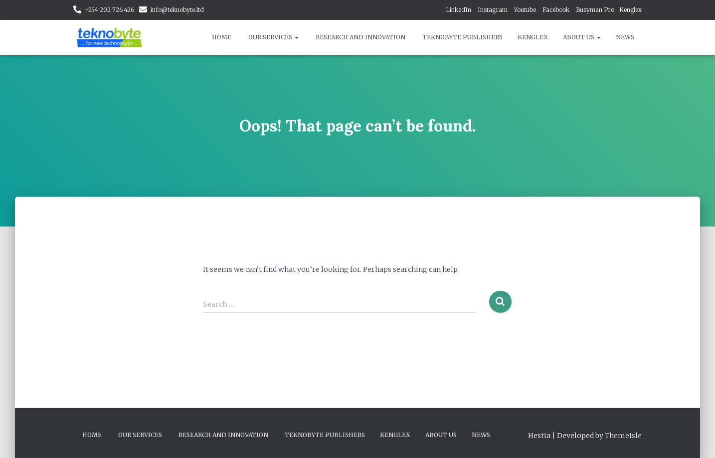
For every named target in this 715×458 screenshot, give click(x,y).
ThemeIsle (623, 435)
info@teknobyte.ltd (177, 9)
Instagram (493, 9)
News (625, 37)
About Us (582, 37)
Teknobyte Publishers (462, 37)
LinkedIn (458, 9)
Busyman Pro (595, 9)
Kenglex (630, 9)
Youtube (525, 9)
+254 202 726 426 (109, 9)
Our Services (273, 37)
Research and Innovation (360, 37)
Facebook (555, 9)
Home (221, 37)
